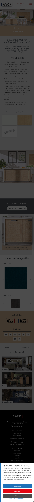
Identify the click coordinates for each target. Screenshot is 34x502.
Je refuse (17, 491)
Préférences (17, 496)
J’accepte (17, 486)
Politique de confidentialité (16, 498)
